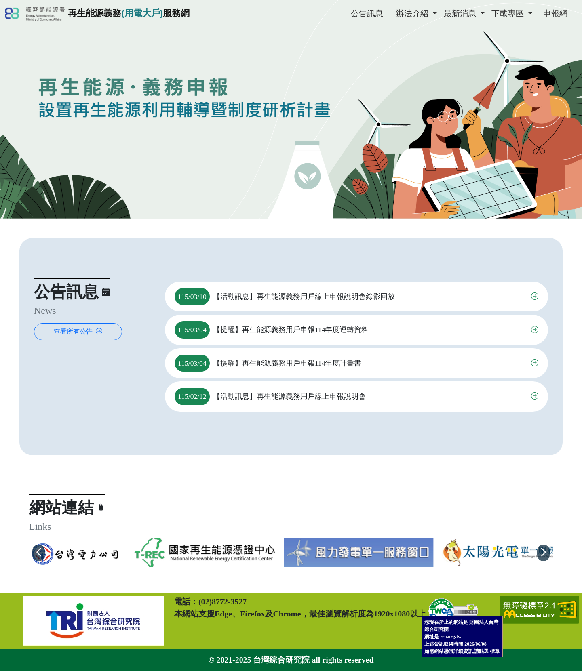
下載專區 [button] (508, 13)
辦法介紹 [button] (413, 13)
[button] (38, 553)
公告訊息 (367, 13)
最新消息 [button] (461, 13)
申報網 (555, 13)
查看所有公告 (78, 331)
